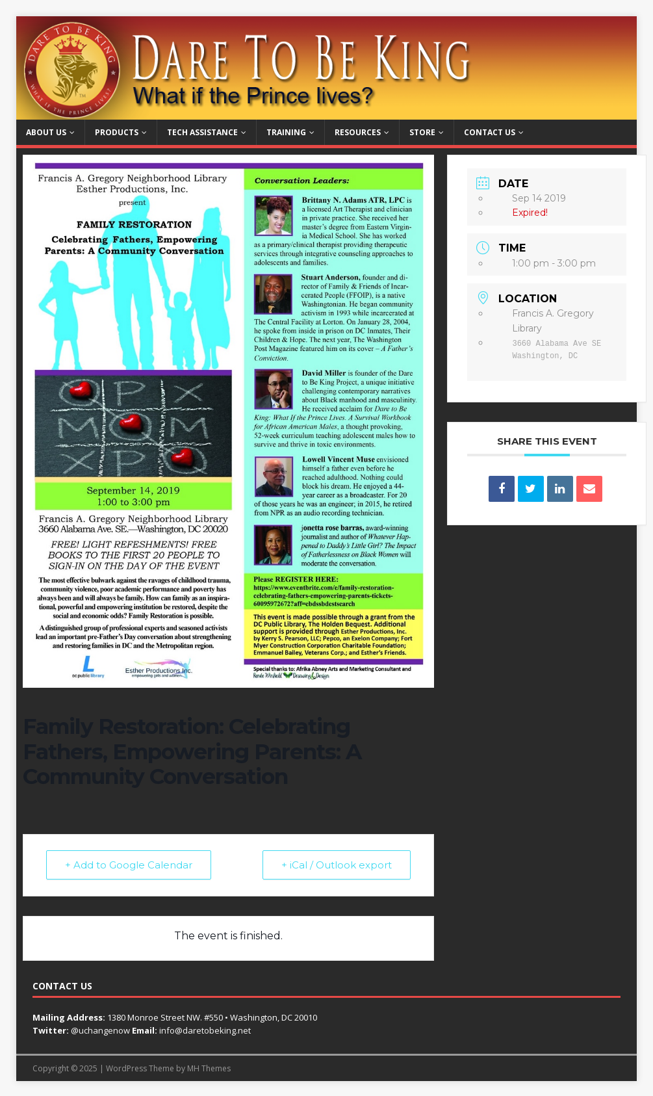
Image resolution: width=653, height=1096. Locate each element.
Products (116, 132)
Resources (358, 132)
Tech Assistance (202, 132)
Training (286, 132)
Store (422, 132)
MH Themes (209, 1068)
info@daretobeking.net (205, 1030)
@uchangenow (100, 1030)
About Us (46, 132)
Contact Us (489, 132)
